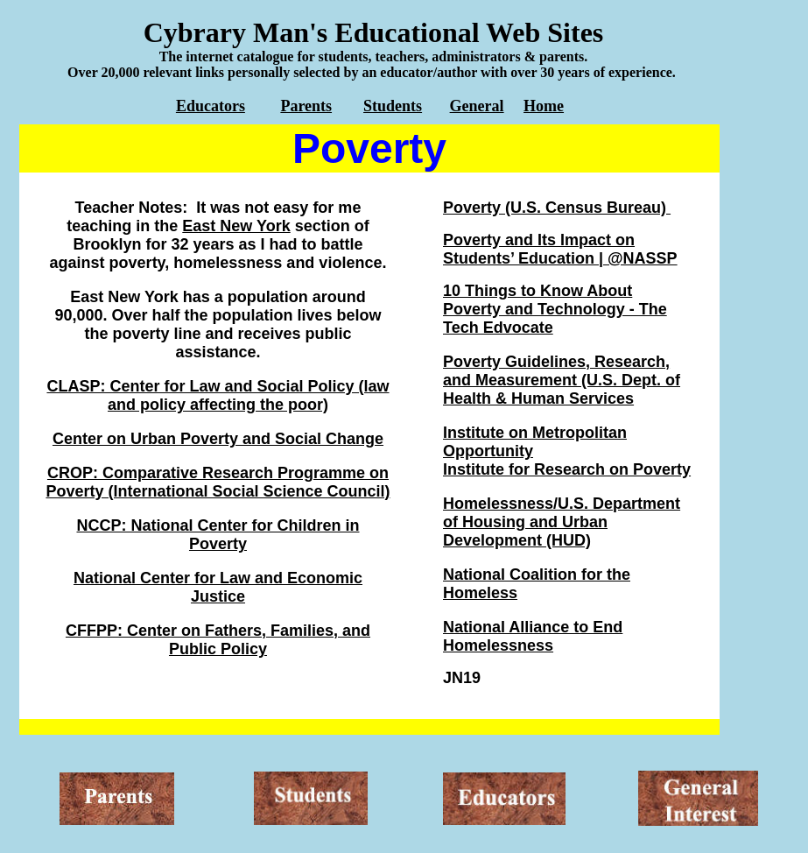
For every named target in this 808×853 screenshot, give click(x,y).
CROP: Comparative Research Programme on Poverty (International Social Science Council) (218, 482)
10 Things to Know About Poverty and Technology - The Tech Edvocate (555, 309)
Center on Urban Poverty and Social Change (218, 439)
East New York (236, 226)
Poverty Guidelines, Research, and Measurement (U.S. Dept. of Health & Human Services (561, 380)
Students (392, 106)
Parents (306, 106)
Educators (210, 106)
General (477, 106)
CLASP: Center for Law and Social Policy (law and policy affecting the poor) (217, 395)
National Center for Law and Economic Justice (218, 587)
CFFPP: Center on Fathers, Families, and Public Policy (218, 640)
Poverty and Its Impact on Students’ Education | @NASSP (560, 249)
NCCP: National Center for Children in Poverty (217, 535)
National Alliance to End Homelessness (532, 636)
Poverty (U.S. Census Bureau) (557, 207)
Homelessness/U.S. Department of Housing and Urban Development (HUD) (561, 522)
